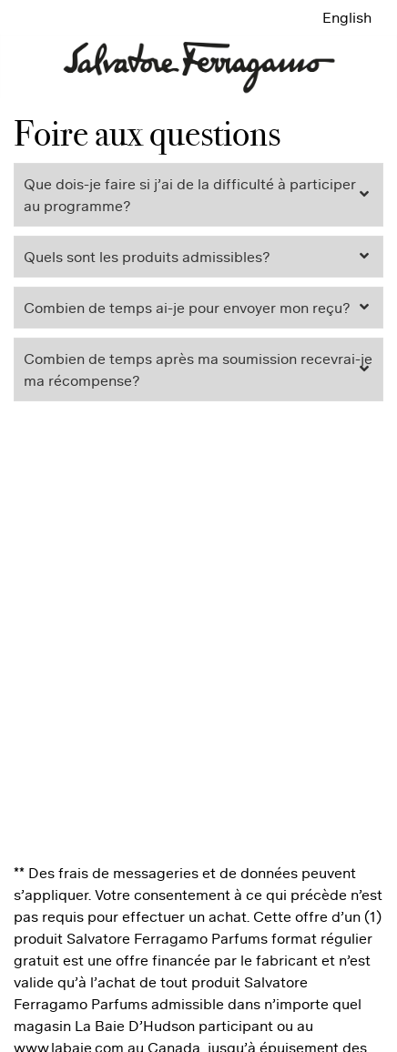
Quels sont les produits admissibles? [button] (147, 257)
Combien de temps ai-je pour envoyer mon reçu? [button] (187, 308)
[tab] (198, 195)
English (347, 17)
